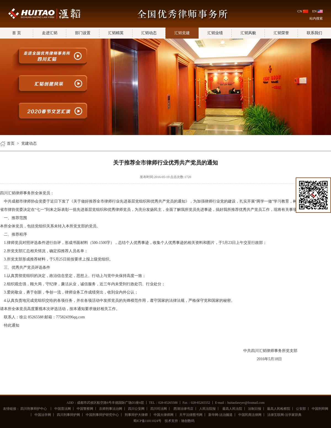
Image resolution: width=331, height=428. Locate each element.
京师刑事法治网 (110, 409)
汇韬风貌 (248, 33)
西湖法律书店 (183, 409)
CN (299, 11)
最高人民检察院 (278, 409)
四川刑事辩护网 (68, 415)
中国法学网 (42, 415)
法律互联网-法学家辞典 (284, 415)
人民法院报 (207, 409)
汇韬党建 (182, 33)
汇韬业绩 (215, 33)
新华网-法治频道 (220, 415)
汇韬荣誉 (281, 33)
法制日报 (254, 409)
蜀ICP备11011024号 (147, 421)
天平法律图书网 (190, 415)
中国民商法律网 (249, 415)
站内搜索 (316, 18)
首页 (11, 143)
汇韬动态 (149, 33)
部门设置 (82, 33)
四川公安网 (136, 409)
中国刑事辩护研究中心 (102, 415)
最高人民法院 (231, 409)
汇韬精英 (116, 33)
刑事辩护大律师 (136, 415)
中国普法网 (62, 409)
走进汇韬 (49, 33)
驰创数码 (187, 421)
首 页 (16, 33)
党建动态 (29, 143)
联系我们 (314, 33)
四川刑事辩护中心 (33, 409)
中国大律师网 (163, 415)
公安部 (301, 409)
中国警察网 (85, 409)
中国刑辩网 (320, 409)
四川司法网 (158, 409)
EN (314, 11)
